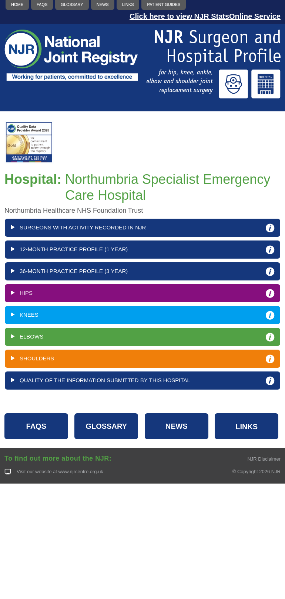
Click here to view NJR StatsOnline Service (205, 16)
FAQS (36, 426)
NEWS (176, 426)
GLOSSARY (106, 426)
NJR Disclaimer (264, 459)
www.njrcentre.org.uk (80, 471)
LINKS (246, 427)
